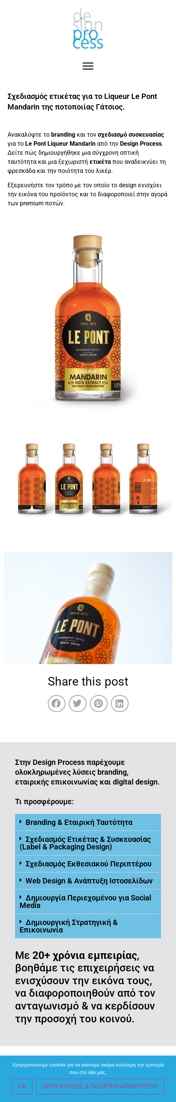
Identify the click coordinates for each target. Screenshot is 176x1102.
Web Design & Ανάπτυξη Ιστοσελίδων (89, 880)
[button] (88, 66)
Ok (22, 1086)
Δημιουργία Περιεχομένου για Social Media (85, 901)
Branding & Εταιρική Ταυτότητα (79, 822)
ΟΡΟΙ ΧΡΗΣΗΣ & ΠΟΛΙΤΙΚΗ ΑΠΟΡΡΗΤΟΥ (100, 1086)
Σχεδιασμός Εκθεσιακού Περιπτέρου (89, 863)
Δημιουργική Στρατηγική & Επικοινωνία (69, 926)
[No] (166, 1079)
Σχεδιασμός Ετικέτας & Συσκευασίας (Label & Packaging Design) (85, 843)
